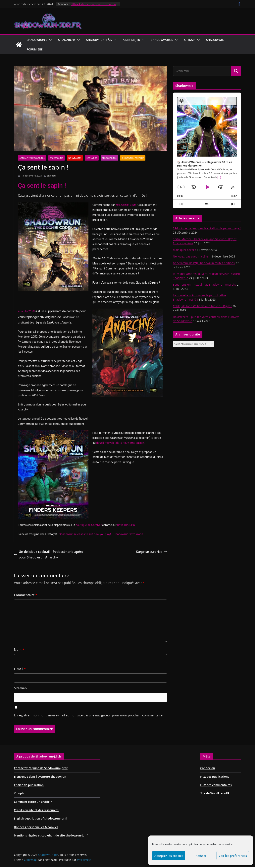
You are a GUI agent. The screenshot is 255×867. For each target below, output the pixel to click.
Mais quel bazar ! (184, 250)
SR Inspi (189, 40)
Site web (20, 688)
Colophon (20, 793)
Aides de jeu (131, 40)
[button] (49, 40)
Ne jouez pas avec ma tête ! (191, 256)
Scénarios (91, 158)
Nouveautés (74, 158)
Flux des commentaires (216, 785)
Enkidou (51, 175)
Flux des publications (214, 776)
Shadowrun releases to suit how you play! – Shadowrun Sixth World (101, 534)
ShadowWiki (215, 40)
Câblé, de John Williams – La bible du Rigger (202, 306)
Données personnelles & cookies (36, 827)
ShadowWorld (162, 40)
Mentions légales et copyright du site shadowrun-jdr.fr (51, 835)
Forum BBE (35, 49)
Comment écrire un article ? (33, 802)
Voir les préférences (233, 856)
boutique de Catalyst (89, 525)
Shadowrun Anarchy (133, 158)
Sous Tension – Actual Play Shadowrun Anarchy (204, 284)
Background (56, 158)
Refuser (201, 856)
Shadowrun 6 (37, 40)
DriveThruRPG (126, 525)
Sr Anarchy (67, 40)
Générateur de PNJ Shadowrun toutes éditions (204, 263)
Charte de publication (29, 785)
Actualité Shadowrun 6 (32, 158)
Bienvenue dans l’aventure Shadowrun (40, 776)
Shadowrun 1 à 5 (99, 40)
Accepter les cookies (168, 856)
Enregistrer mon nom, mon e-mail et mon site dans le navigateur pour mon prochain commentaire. (88, 715)
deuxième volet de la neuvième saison (120, 442)
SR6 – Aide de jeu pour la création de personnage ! (207, 228)
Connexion (207, 768)
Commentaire (25, 595)
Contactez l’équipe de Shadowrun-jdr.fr (41, 768)
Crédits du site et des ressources (36, 810)
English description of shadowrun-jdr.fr (41, 818)
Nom (19, 649)
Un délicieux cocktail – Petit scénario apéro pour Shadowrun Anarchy (48, 554)
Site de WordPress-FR (214, 793)
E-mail (20, 669)
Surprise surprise (151, 551)
